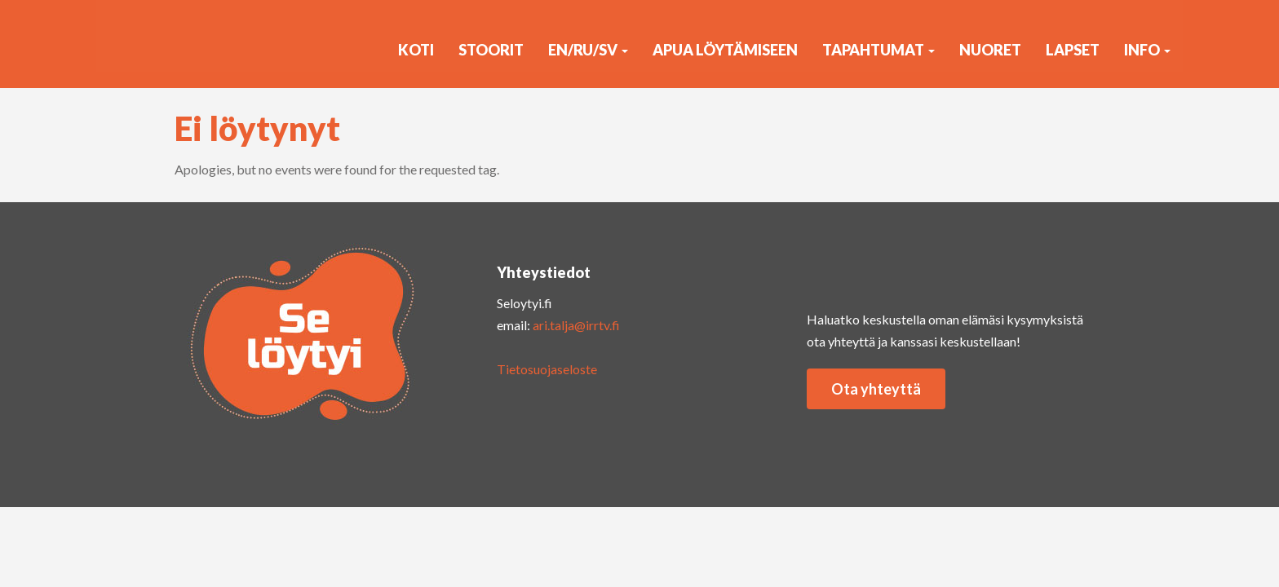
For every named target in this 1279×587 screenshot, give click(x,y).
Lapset (1073, 50)
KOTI (416, 50)
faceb (961, 267)
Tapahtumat (878, 50)
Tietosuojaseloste (547, 369)
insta (831, 267)
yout (896, 267)
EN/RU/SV (588, 50)
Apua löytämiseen (725, 50)
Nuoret (990, 50)
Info (1147, 50)
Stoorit (491, 50)
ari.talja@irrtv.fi (576, 325)
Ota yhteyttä (876, 389)
